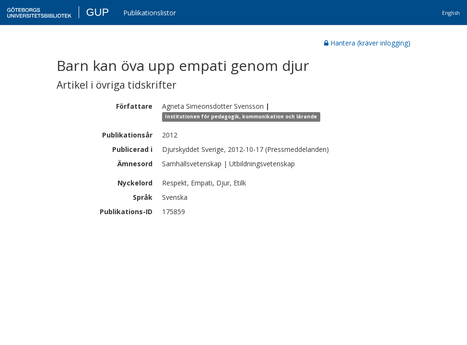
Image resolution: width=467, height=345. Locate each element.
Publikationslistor (149, 12)
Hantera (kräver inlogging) (367, 42)
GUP (97, 12)
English (451, 12)
